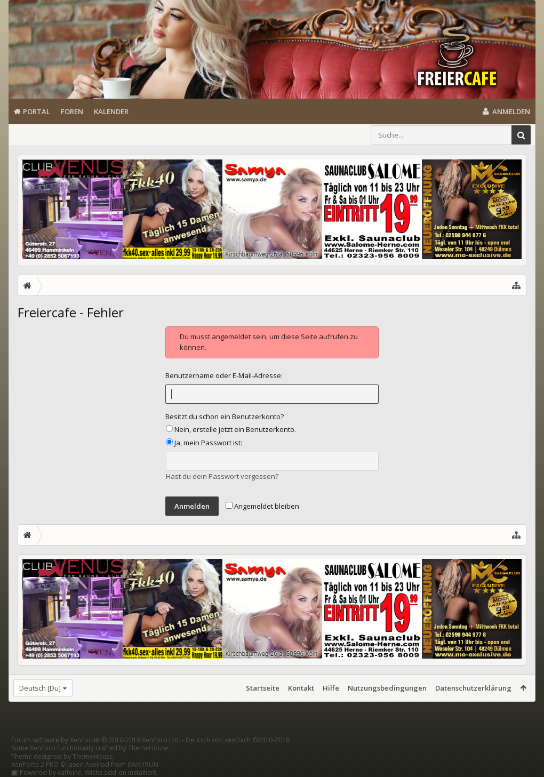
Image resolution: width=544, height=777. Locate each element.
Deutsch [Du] (40, 688)
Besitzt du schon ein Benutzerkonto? (224, 416)
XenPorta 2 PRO (35, 764)
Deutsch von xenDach (238, 739)
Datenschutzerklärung (473, 688)
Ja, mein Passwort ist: (204, 442)
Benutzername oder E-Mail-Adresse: (224, 375)
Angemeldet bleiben (262, 506)
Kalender (111, 111)
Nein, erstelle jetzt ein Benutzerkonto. (231, 429)
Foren (72, 111)
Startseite (262, 688)
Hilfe (331, 688)
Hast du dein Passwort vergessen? (222, 476)
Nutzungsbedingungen (387, 688)
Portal (36, 111)
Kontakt (301, 688)
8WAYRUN (142, 764)
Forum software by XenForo (95, 739)
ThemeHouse (148, 747)
